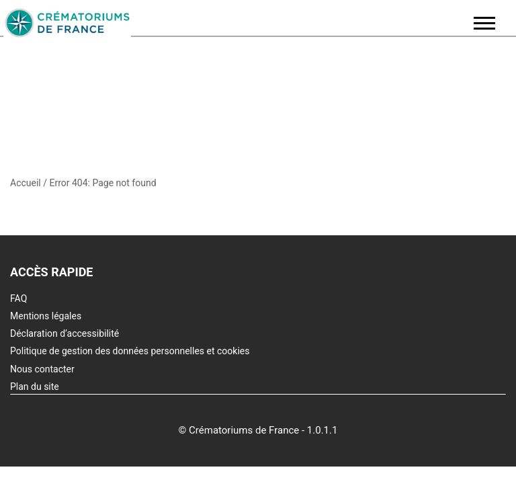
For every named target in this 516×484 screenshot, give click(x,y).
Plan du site (34, 386)
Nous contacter (42, 369)
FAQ (18, 298)
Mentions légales (45, 316)
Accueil (25, 182)
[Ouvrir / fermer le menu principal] (484, 23)
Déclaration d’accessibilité (64, 333)
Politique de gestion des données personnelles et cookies (129, 351)
